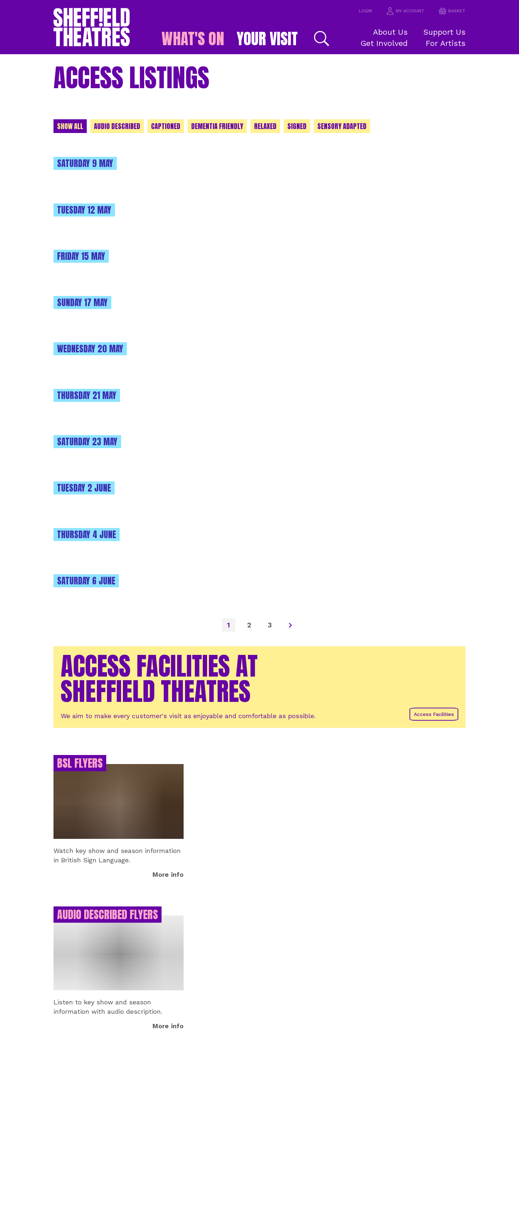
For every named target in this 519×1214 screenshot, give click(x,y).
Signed (307, 126)
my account (402, 11)
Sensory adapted (353, 126)
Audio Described (120, 126)
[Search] (331, 38)
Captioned (170, 126)
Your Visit (272, 39)
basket (451, 11)
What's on (187, 39)
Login (359, 11)
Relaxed (274, 126)
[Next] (292, 624)
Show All (71, 126)
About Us (393, 31)
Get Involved (388, 43)
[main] (259, 634)
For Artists (449, 43)
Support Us (448, 31)
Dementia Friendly (223, 126)
